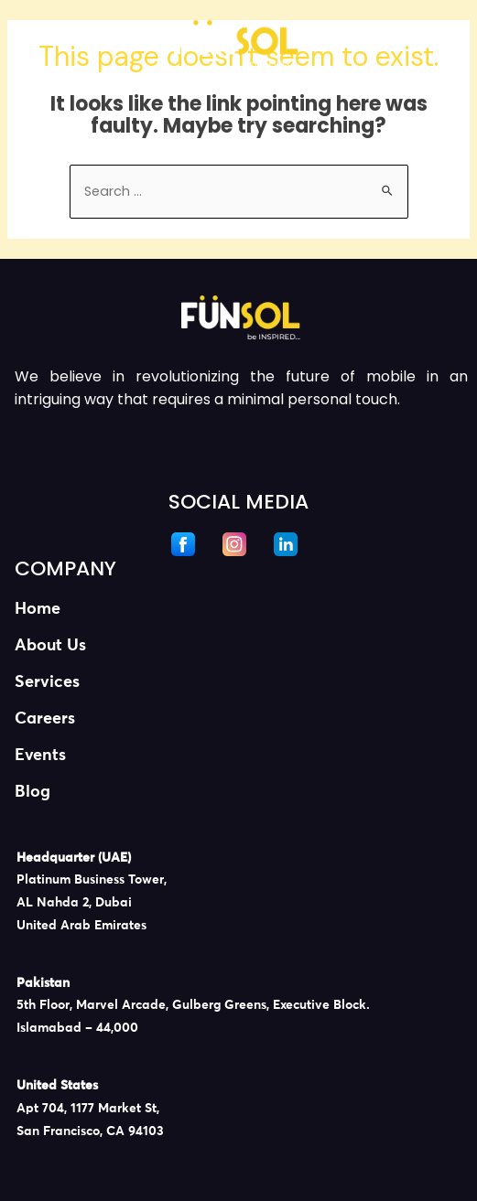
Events (40, 755)
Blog (32, 792)
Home (37, 609)
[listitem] (241, 892)
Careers (45, 719)
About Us (50, 646)
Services (47, 682)
